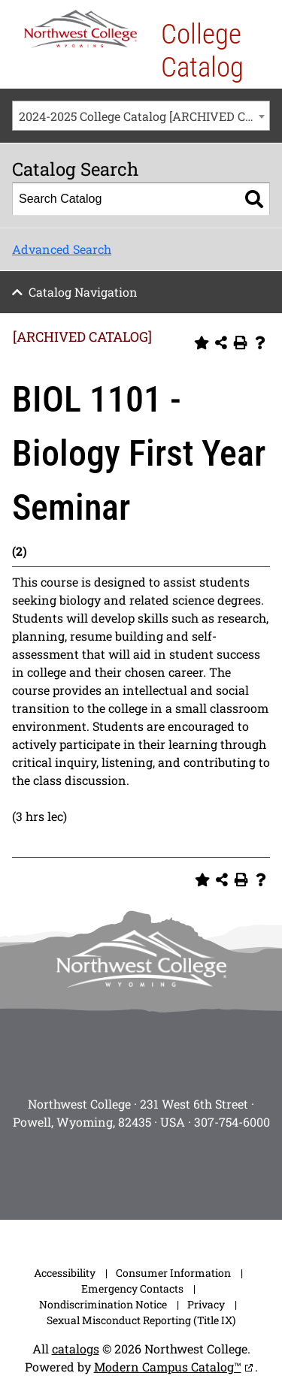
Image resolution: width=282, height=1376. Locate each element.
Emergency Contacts (132, 1288)
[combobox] (141, 116)
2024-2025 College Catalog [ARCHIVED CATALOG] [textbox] (144, 116)
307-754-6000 (232, 1122)
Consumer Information (173, 1273)
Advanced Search (61, 249)
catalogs (75, 1348)
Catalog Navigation (83, 292)
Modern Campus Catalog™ (167, 1366)
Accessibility (65, 1273)
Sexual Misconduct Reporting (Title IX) (141, 1320)
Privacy (206, 1304)
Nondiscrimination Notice (103, 1304)
